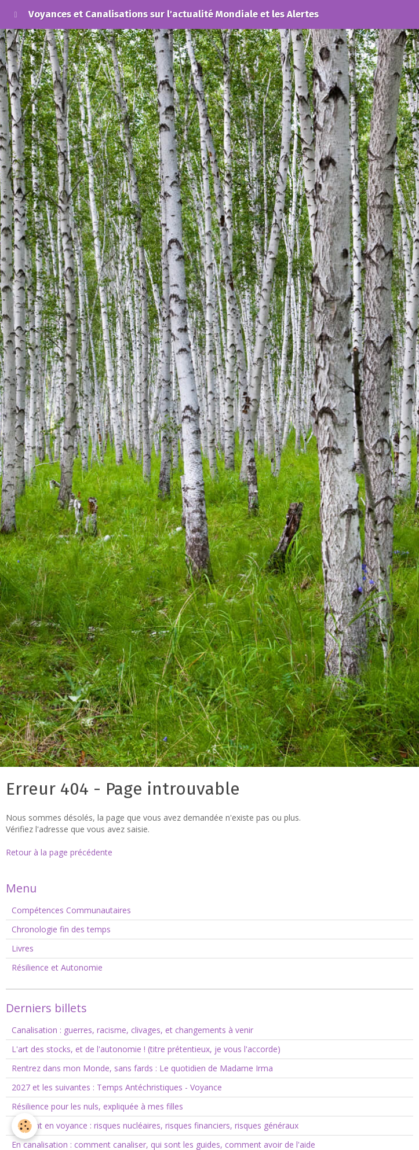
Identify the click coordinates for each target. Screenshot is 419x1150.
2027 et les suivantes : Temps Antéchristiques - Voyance (117, 1087)
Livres (23, 948)
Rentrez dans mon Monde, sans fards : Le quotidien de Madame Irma (142, 1068)
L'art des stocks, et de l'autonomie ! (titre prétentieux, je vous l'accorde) (146, 1049)
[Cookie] (25, 1126)
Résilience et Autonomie (57, 967)
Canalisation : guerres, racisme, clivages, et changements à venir (132, 1029)
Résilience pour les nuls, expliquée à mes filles (97, 1106)
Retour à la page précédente (59, 852)
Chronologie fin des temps (61, 929)
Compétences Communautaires (71, 910)
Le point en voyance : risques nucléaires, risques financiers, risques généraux (155, 1125)
